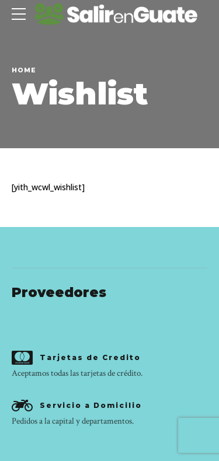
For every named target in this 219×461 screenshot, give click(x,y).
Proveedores (59, 292)
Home (24, 70)
